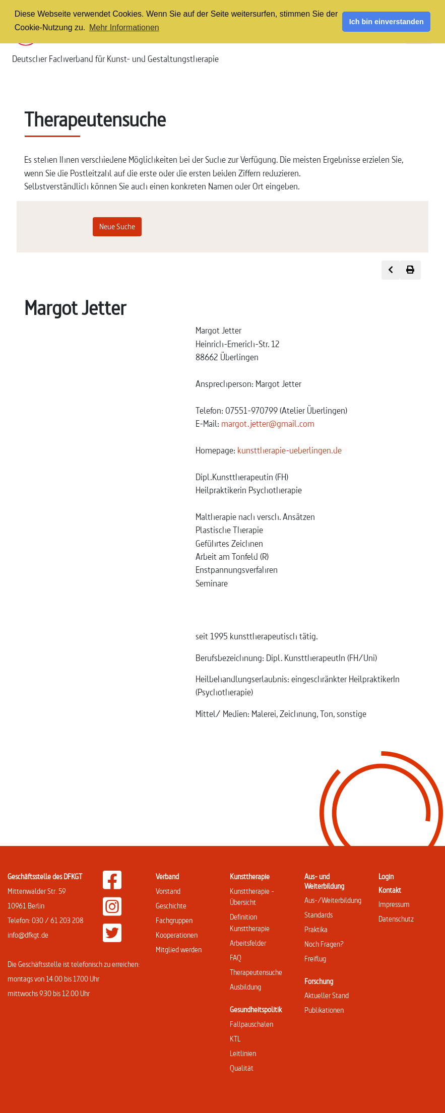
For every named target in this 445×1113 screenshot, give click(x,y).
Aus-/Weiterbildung (332, 900)
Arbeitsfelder (248, 943)
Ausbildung (245, 987)
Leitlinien (243, 1053)
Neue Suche (117, 226)
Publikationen (324, 1010)
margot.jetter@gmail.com (267, 423)
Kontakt (389, 890)
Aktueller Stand (326, 995)
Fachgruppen (174, 920)
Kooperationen (177, 935)
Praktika (316, 929)
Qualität (241, 1068)
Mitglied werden (179, 949)
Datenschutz (396, 918)
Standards (318, 914)
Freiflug (315, 958)
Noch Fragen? (324, 944)
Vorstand (168, 891)
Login (386, 876)
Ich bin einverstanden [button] (386, 22)
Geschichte (171, 905)
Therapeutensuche (256, 972)
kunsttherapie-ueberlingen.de (289, 450)
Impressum (394, 904)
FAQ (235, 957)
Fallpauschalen (251, 1024)
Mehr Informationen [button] (124, 27)
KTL (235, 1038)
